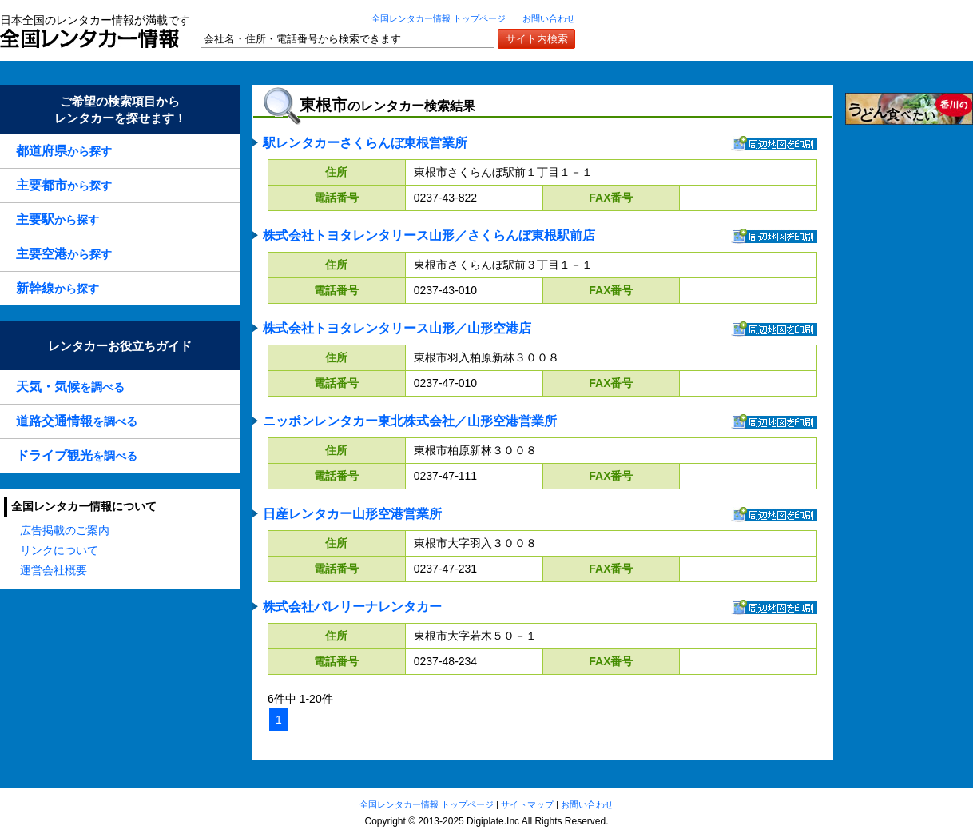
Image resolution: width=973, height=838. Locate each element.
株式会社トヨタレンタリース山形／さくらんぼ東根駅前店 (429, 235)
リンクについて (59, 550)
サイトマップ (527, 804)
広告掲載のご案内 (64, 530)
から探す (64, 151)
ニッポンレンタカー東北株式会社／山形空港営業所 (410, 421)
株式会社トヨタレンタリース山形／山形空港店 (397, 328)
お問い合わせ (548, 18)
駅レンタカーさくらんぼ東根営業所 (365, 143)
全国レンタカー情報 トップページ (438, 18)
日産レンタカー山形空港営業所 (352, 514)
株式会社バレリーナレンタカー (352, 606)
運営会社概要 (53, 570)
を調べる (70, 386)
